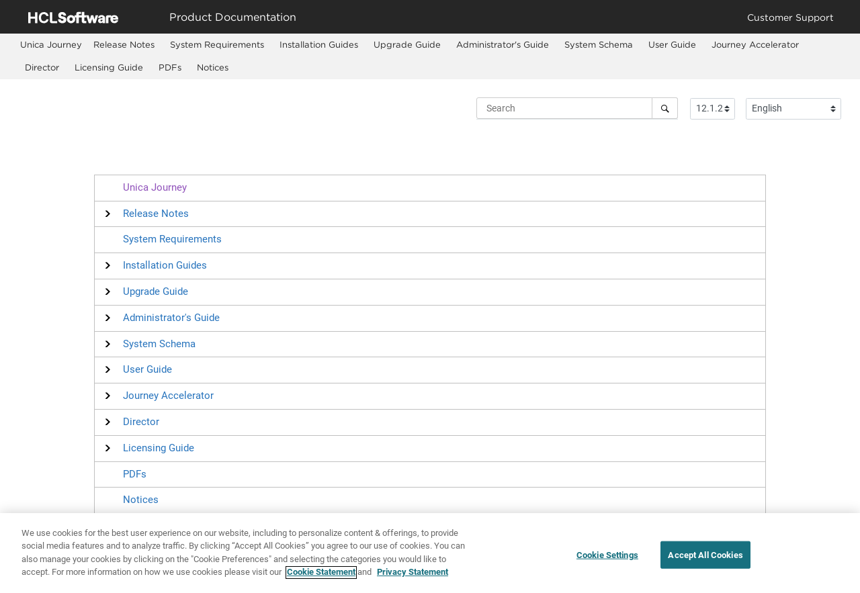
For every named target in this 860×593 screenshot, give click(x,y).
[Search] (665, 108)
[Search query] (577, 108)
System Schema (598, 44)
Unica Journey (155, 187)
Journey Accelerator (755, 44)
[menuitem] (51, 44)
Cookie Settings (607, 560)
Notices (212, 67)
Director (42, 67)
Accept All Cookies (705, 560)
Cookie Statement (321, 578)
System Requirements (217, 44)
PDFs (170, 67)
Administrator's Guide (502, 44)
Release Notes (124, 44)
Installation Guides (319, 44)
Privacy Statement (412, 578)
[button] (156, 213)
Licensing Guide (109, 67)
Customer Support (790, 17)
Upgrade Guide (407, 44)
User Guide (672, 44)
